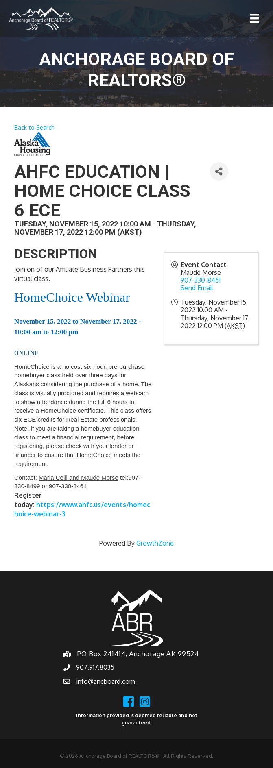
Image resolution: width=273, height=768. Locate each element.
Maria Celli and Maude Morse (78, 477)
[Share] (219, 171)
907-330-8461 (201, 280)
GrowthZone (155, 543)
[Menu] (255, 18)
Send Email (197, 288)
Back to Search (34, 127)
